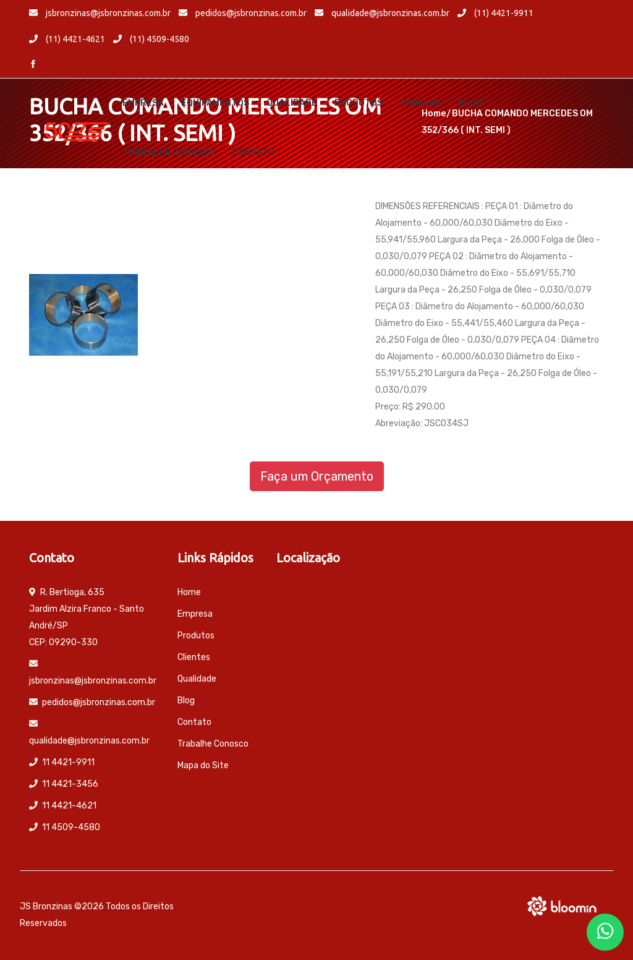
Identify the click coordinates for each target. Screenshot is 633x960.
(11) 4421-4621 (67, 39)
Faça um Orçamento (316, 476)
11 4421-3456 (70, 784)
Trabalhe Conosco (168, 152)
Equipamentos (215, 103)
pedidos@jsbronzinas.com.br (243, 13)
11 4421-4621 (69, 805)
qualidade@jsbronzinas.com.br (382, 13)
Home (189, 592)
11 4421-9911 (68, 762)
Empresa (143, 103)
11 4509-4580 (71, 827)
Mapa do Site (203, 765)
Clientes (193, 657)
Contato (253, 152)
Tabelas (420, 103)
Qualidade (291, 103)
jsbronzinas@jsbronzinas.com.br (100, 13)
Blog (470, 103)
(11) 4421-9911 (495, 13)
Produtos (358, 103)
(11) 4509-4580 (151, 39)
